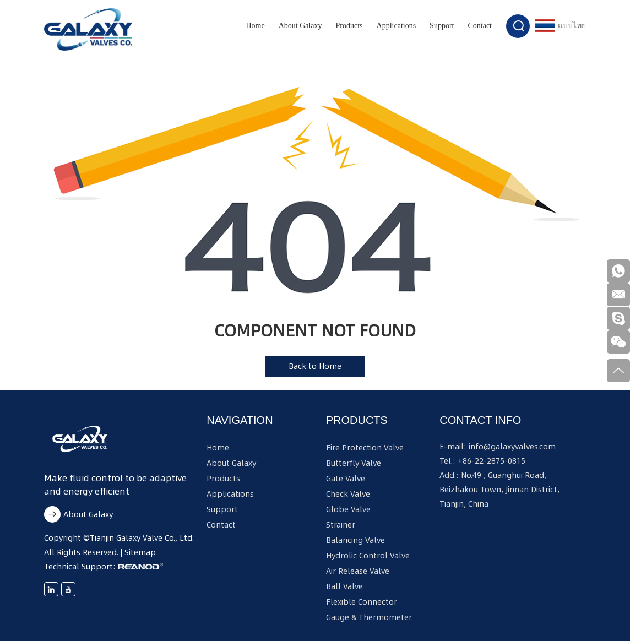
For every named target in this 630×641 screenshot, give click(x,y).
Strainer (340, 524)
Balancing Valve (355, 540)
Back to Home (315, 366)
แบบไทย (560, 25)
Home (255, 25)
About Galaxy (300, 25)
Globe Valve (348, 509)
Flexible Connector (361, 601)
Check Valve (348, 493)
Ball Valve (344, 586)
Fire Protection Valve (365, 447)
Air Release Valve (357, 571)
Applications (396, 25)
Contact (480, 25)
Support (442, 25)
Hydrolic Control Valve (368, 555)
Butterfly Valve (353, 463)
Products (349, 25)
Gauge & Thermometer (369, 617)
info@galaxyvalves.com (512, 446)
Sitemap (140, 552)
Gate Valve (345, 478)
